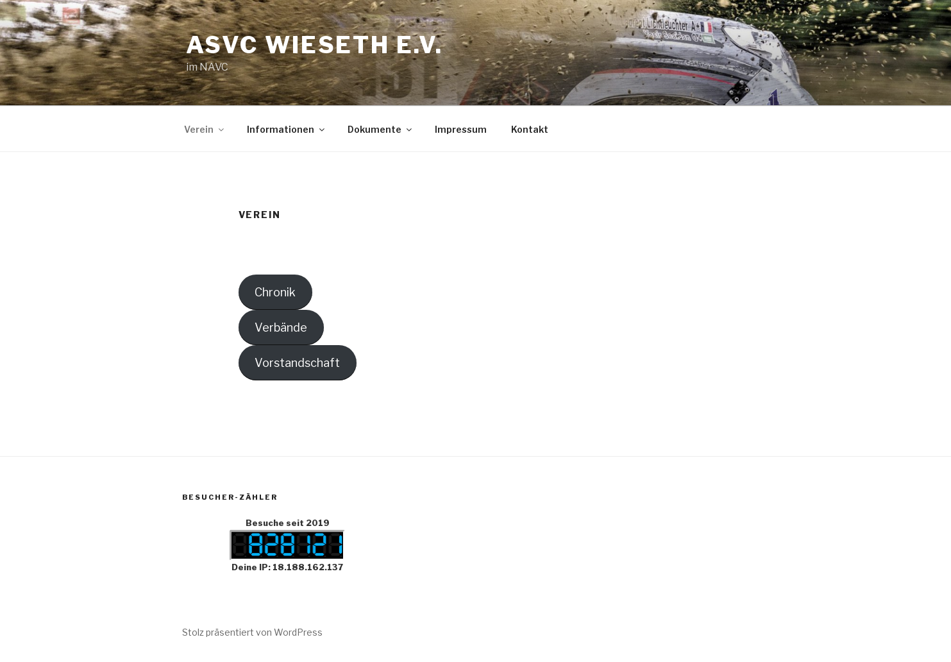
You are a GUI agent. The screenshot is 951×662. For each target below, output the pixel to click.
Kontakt (529, 129)
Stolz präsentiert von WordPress (252, 632)
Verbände (281, 327)
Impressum (461, 129)
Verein (205, 129)
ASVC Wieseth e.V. (314, 45)
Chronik (275, 292)
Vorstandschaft (297, 362)
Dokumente (381, 129)
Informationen (286, 129)
